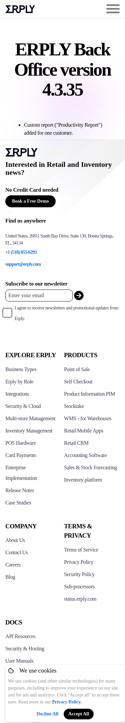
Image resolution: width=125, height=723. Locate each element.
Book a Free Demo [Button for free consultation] (30, 201)
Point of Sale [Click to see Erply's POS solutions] (77, 369)
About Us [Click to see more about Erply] (15, 540)
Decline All (47, 713)
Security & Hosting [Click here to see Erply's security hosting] (24, 648)
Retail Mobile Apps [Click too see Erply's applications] (83, 430)
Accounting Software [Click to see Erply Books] (85, 455)
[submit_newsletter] (79, 296)
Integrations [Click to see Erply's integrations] (17, 394)
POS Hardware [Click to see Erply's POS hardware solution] (20, 443)
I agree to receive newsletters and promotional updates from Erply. (66, 313)
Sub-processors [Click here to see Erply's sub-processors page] (79, 586)
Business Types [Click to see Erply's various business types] (20, 369)
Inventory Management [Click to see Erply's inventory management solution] (28, 430)
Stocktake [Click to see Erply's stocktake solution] (74, 406)
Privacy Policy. (67, 701)
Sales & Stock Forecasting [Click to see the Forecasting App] (90, 467)
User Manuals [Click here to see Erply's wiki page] (19, 661)
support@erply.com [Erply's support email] (23, 264)
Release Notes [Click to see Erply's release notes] (19, 490)
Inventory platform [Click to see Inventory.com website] (83, 480)
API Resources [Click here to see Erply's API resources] (20, 636)
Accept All (78, 713)
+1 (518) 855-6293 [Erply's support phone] (21, 252)
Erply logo (20, 9)
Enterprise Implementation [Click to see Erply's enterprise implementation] (21, 473)
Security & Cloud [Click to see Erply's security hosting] (23, 406)
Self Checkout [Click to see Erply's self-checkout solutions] (78, 381)
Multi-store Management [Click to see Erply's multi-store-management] (30, 418)
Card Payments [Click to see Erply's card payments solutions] (20, 455)
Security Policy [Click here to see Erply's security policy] (79, 574)
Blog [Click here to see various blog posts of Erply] (10, 577)
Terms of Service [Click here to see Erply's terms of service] (81, 550)
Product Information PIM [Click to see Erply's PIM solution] (89, 394)
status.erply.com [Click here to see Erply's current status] (80, 599)
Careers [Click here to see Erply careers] (13, 564)
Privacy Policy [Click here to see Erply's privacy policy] (78, 562)
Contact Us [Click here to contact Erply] (16, 552)
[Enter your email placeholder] (39, 295)
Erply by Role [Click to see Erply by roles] (19, 381)
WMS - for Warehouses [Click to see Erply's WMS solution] (87, 418)
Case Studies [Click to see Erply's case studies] (18, 502)
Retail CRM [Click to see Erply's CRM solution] (76, 443)
